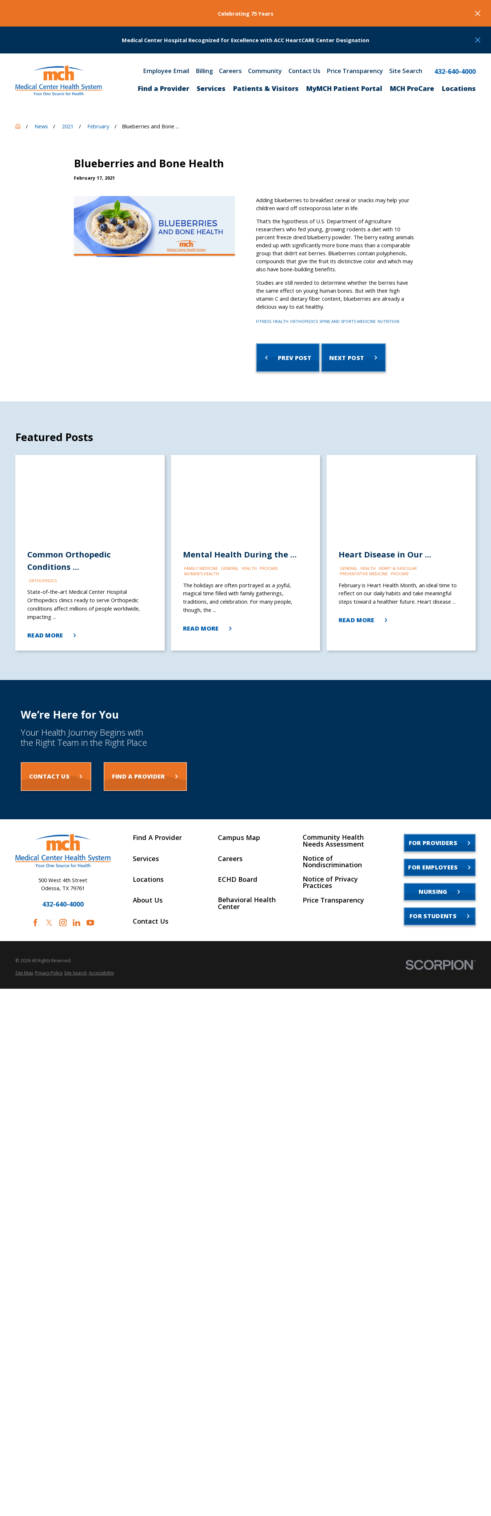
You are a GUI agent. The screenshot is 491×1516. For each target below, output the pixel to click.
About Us (148, 900)
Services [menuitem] (211, 88)
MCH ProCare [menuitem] (412, 88)
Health (280, 321)
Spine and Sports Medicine (347, 321)
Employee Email (166, 71)
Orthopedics (304, 321)
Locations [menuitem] (459, 88)
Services (146, 858)
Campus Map (239, 837)
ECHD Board (238, 879)
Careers (230, 71)
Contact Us (304, 71)
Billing (204, 71)
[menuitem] (24, 973)
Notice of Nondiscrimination (332, 861)
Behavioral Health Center (247, 903)
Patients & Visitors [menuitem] (266, 88)
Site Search (405, 71)
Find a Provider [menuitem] (163, 88)
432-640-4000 (455, 71)
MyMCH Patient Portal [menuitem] (344, 88)
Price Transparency (355, 71)
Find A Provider (157, 837)
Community (265, 71)
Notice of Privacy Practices (330, 882)
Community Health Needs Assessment (333, 840)
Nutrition (388, 321)
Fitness (263, 321)
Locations (148, 879)
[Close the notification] (477, 13)
